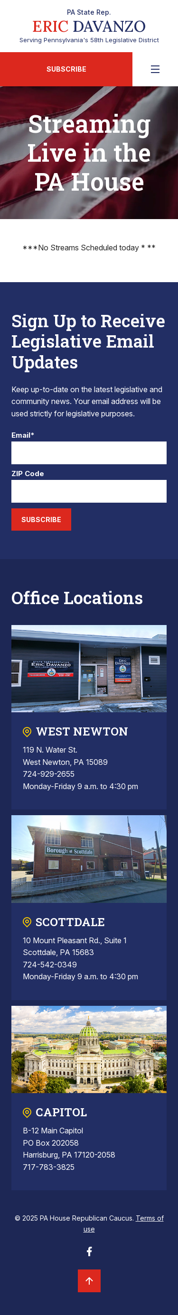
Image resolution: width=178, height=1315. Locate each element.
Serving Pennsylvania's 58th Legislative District (89, 26)
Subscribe (66, 69)
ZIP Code (27, 474)
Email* (23, 436)
